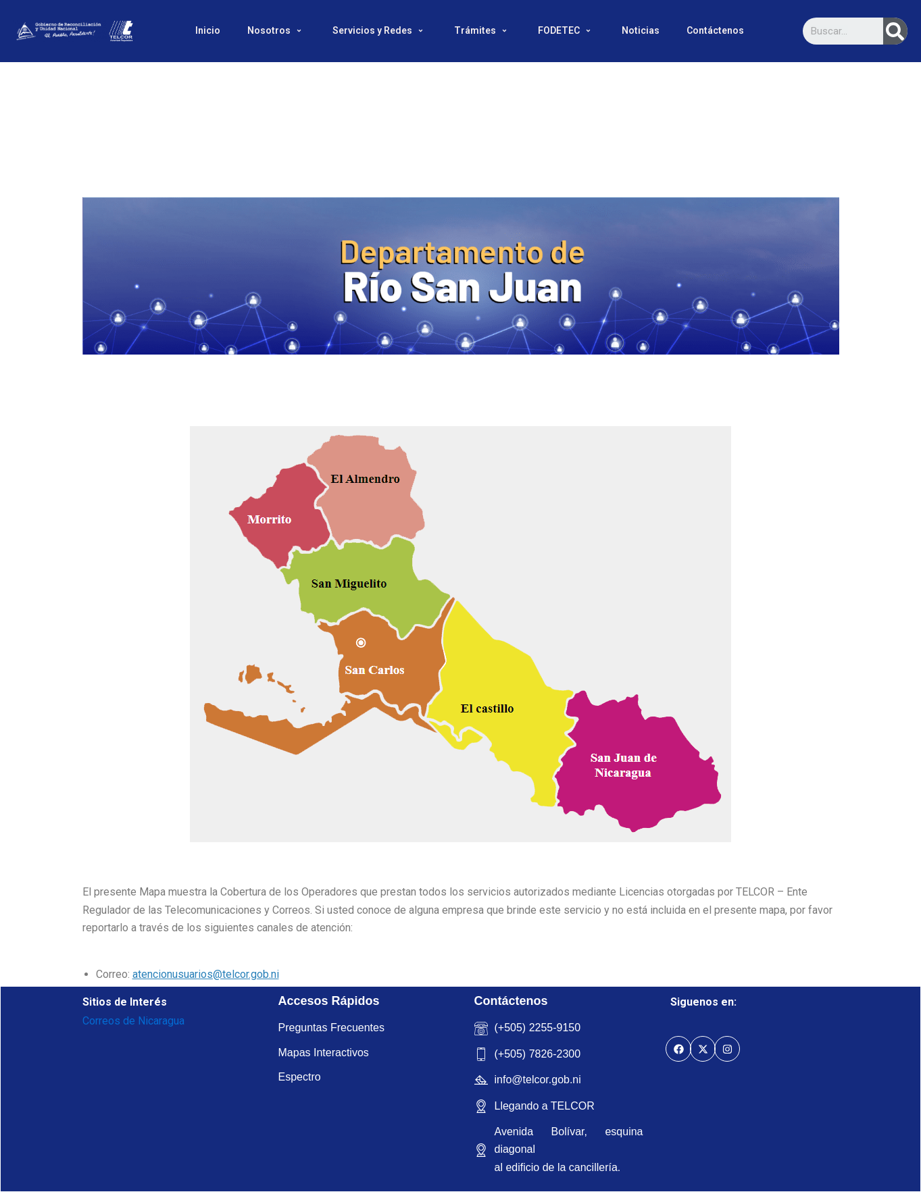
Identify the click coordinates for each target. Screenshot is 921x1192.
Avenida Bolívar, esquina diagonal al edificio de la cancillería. (569, 1149)
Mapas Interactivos (323, 1052)
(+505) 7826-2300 (538, 1054)
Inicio (207, 30)
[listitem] (279, 515)
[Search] (895, 31)
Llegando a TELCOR (545, 1106)
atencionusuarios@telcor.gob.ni (205, 974)
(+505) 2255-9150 (538, 1027)
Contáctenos (715, 30)
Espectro (299, 1077)
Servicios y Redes (379, 30)
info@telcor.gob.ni (538, 1079)
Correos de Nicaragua (133, 1020)
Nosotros (276, 30)
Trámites (482, 30)
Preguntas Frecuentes (331, 1027)
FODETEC (566, 30)
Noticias (640, 30)
